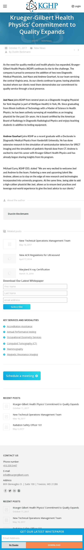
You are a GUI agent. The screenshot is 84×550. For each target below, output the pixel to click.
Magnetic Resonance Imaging (22, 354)
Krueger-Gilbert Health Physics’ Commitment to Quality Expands (46, 404)
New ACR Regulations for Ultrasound (39, 255)
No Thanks (13, 545)
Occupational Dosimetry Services (24, 337)
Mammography (15, 348)
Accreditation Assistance (19, 326)
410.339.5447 (10, 465)
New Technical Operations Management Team (44, 240)
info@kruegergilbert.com (16, 474)
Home (35, 40)
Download (54, 545)
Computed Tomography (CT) (22, 343)
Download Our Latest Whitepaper (23, 280)
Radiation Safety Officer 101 (27, 425)
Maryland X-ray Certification (34, 269)
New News (46, 40)
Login (78, 6)
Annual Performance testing (21, 331)
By (20, 51)
